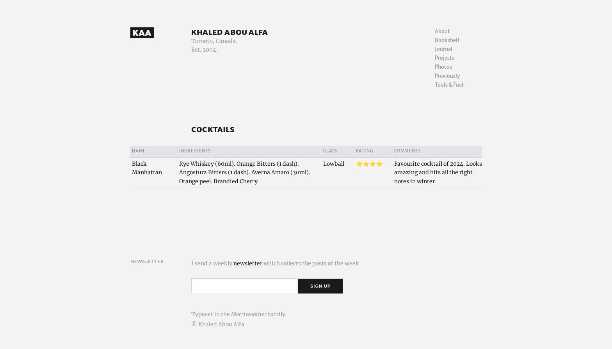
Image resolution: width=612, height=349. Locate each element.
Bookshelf (447, 40)
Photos (443, 67)
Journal (443, 49)
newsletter (247, 263)
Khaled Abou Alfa (229, 32)
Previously (447, 76)
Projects (444, 58)
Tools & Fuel (449, 85)
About (442, 31)
